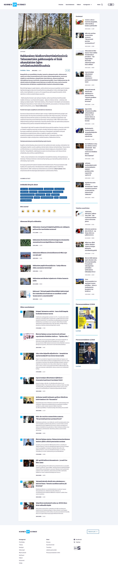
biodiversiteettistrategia (27, 195)
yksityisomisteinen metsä (36, 189)
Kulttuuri (21, 555)
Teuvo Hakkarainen (26, 200)
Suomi (56, 197)
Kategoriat (87, 5)
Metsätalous (63, 197)
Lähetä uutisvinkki (51, 550)
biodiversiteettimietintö (45, 192)
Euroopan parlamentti (26, 197)
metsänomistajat (58, 192)
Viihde (20, 563)
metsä (48, 195)
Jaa (67, 70)
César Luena (24, 189)
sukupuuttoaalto (59, 189)
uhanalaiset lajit (40, 195)
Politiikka (23, 70)
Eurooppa (36, 197)
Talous (28, 70)
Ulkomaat (22, 550)
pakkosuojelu (24, 192)
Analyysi (21, 547)
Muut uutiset (22, 553)
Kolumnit (21, 560)
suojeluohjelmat (48, 189)
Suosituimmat (70, 4)
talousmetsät (33, 192)
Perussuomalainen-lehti (53, 553)
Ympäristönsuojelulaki (47, 197)
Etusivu (61, 4)
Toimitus (48, 547)
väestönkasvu (55, 195)
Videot (79, 4)
